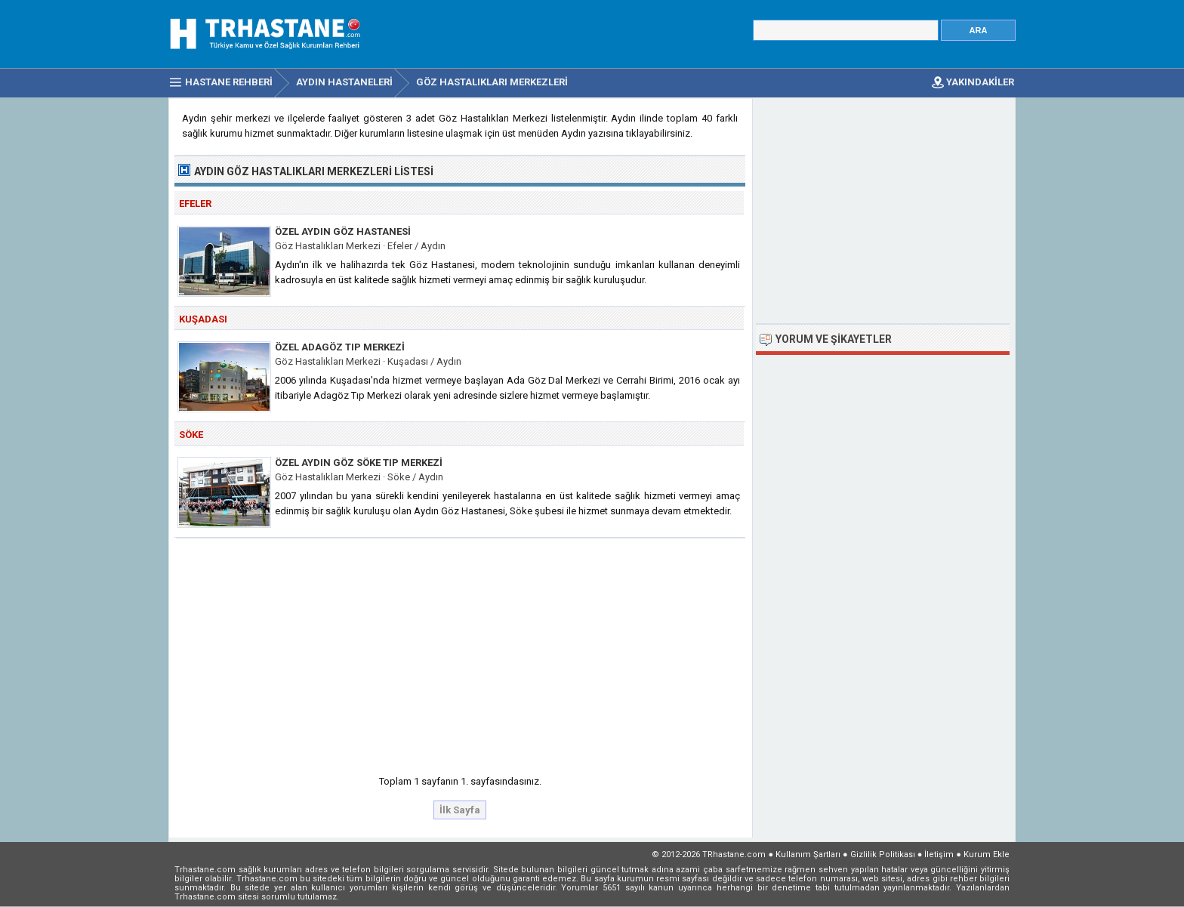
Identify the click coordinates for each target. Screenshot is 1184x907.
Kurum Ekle (987, 854)
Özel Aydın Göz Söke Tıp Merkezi (358, 462)
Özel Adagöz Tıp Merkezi (340, 347)
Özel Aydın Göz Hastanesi (343, 231)
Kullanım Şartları (807, 854)
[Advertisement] (460, 651)
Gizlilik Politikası (882, 854)
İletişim (939, 854)
